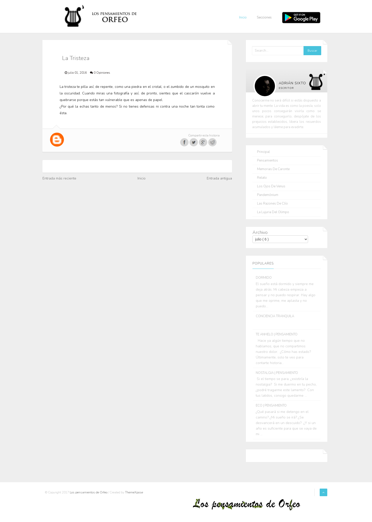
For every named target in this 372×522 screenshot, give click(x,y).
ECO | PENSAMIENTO (271, 405)
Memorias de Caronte (273, 169)
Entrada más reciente (59, 178)
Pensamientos (267, 160)
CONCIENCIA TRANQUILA (275, 316)
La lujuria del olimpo (273, 212)
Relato (262, 178)
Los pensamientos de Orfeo (89, 492)
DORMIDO (264, 277)
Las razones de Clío (272, 204)
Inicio (243, 17)
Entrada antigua (219, 178)
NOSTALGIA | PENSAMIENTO (277, 373)
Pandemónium (267, 195)
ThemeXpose (134, 492)
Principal (263, 152)
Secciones (264, 17)
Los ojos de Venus (271, 186)
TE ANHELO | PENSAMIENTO (276, 334)
